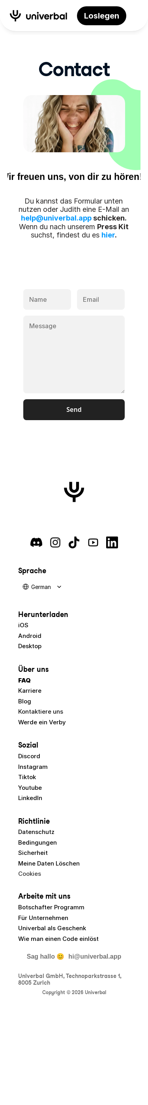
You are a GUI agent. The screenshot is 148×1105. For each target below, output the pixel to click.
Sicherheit (33, 852)
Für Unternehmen (43, 918)
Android (29, 635)
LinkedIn (30, 798)
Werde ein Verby (42, 722)
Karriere (29, 690)
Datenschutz (36, 832)
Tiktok (27, 777)
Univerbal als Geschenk (52, 928)
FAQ (24, 680)
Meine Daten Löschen (49, 863)
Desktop (29, 646)
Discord (29, 756)
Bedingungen (37, 842)
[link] (101, 15)
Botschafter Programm (51, 907)
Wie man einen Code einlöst (58, 938)
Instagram (33, 766)
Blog (24, 701)
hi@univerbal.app (94, 956)
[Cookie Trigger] (29, 874)
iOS (23, 625)
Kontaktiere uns (40, 711)
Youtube (30, 787)
